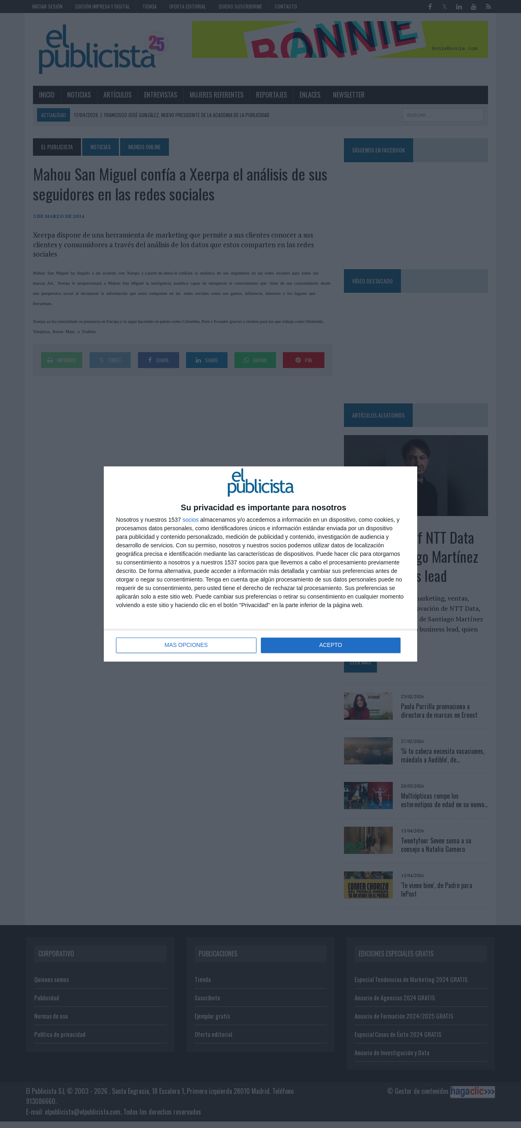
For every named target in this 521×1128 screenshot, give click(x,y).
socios (190, 520)
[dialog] (260, 564)
